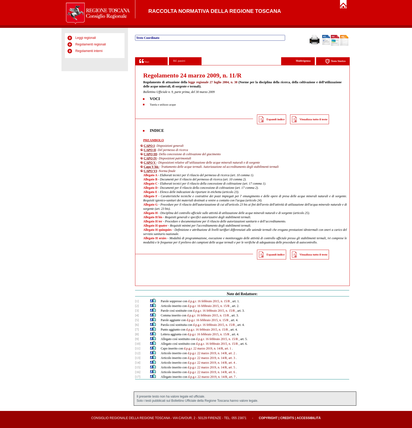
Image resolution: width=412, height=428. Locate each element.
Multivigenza (303, 60)
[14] (137, 362)
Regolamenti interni (88, 51)
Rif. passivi (179, 60)
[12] (137, 353)
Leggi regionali (85, 38)
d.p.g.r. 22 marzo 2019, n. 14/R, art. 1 (207, 348)
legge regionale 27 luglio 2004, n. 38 (213, 82)
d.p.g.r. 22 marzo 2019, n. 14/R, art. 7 (211, 377)
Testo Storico (335, 61)
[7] (137, 329)
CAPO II (150, 150)
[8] (137, 334)
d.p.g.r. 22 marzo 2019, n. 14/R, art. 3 (211, 358)
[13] (137, 358)
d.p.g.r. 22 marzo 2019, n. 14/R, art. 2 (211, 353)
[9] (137, 339)
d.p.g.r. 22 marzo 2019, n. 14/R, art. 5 (211, 367)
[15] (137, 367)
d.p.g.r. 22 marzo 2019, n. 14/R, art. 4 (211, 362)
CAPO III (150, 154)
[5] (137, 320)
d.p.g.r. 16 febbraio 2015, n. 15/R (209, 301)
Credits (287, 418)
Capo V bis (151, 167)
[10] (137, 344)
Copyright (268, 418)
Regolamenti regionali (90, 44)
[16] (137, 372)
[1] (137, 301)
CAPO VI (150, 171)
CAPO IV (150, 158)
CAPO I (149, 146)
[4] (137, 315)
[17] (137, 377)
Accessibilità (309, 418)
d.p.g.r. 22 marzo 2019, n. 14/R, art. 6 (211, 372)
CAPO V (150, 162)
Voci (144, 61)
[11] (137, 348)
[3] (137, 310)
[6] (137, 325)
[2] (137, 306)
